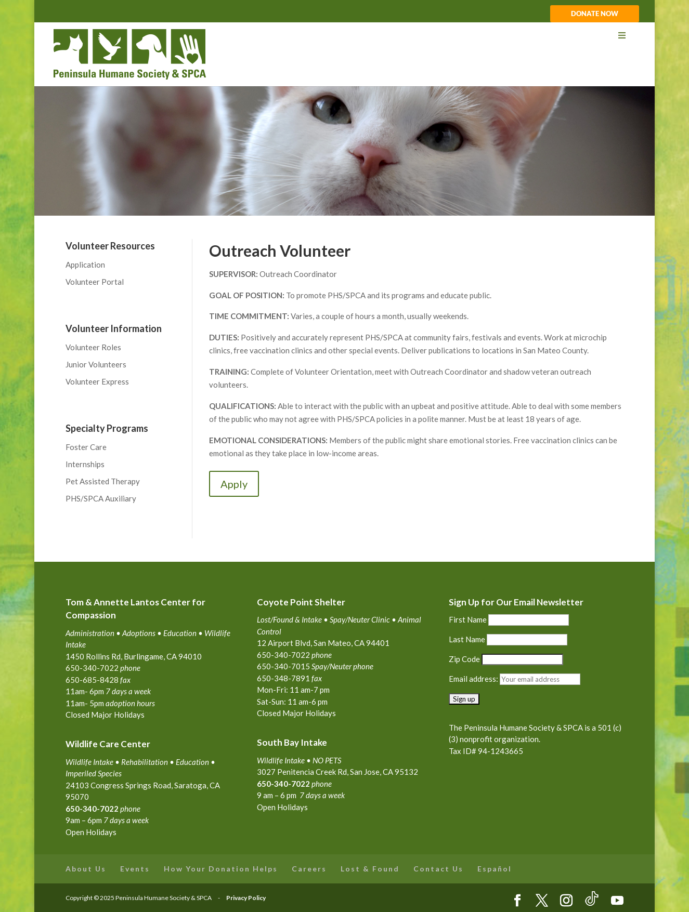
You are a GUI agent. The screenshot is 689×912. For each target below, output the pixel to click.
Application (85, 264)
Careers (309, 868)
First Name (468, 619)
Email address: (474, 678)
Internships (85, 464)
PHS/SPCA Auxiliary (101, 498)
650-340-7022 (283, 783)
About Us (86, 868)
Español (494, 868)
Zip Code (464, 659)
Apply (234, 484)
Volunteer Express (97, 381)
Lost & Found (370, 868)
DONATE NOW (594, 14)
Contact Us (438, 868)
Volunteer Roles (93, 347)
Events (135, 868)
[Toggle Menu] (344, 35)
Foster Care (86, 447)
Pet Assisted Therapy (103, 481)
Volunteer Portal (95, 281)
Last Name (467, 639)
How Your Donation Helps (221, 868)
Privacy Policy (246, 898)
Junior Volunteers (96, 364)
